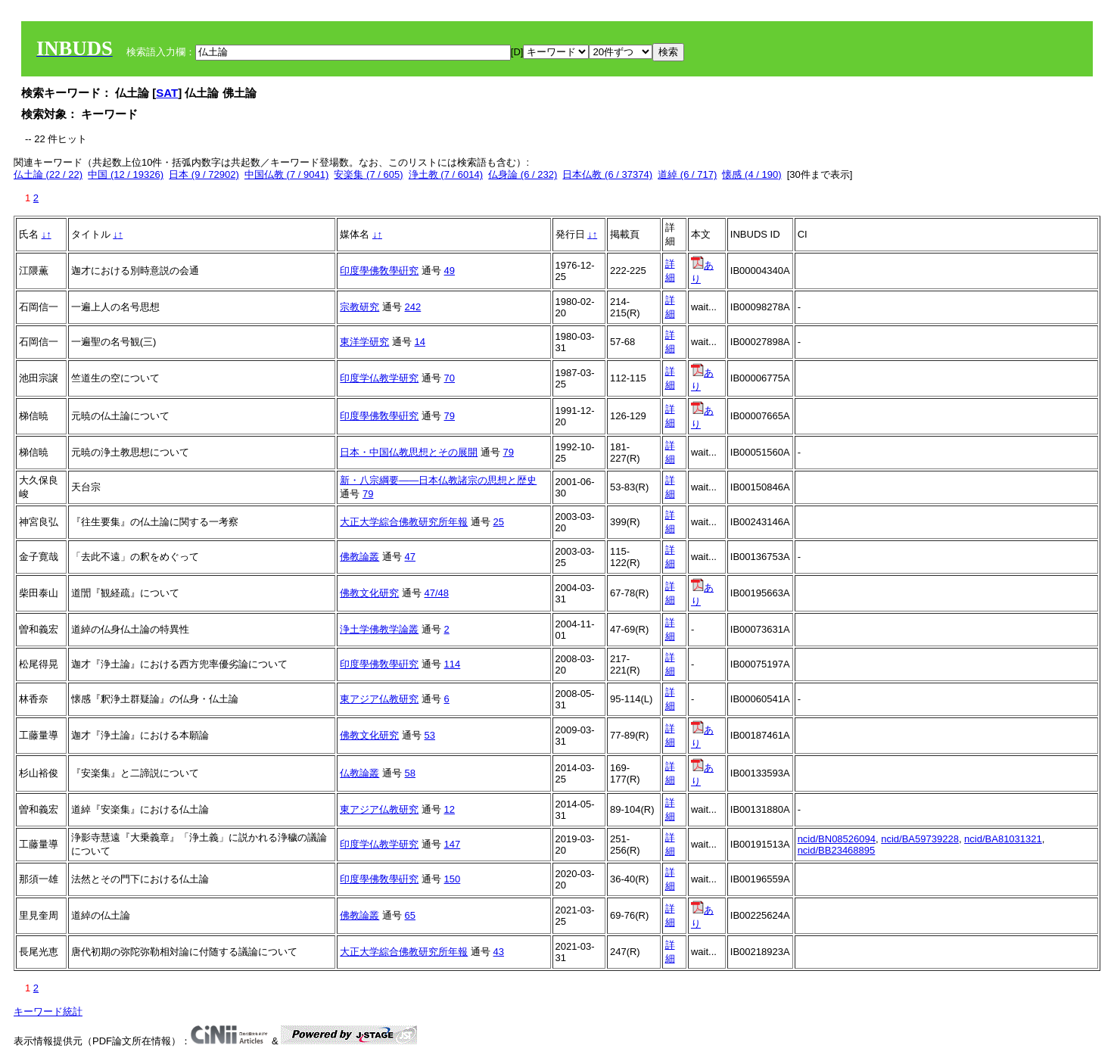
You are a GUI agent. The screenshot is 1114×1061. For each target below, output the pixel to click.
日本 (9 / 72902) (204, 174)
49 (449, 270)
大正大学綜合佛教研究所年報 (404, 521)
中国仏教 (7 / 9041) (286, 174)
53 (430, 735)
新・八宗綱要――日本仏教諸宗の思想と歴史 (438, 480)
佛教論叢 (359, 556)
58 (410, 773)
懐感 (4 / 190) (751, 174)
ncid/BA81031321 (1003, 839)
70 (449, 378)
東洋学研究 (364, 341)
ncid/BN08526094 (837, 839)
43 (498, 951)
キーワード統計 (48, 1011)
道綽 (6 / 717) (687, 174)
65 (410, 915)
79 (449, 416)
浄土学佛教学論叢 (379, 629)
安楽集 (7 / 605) (368, 174)
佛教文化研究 (369, 593)
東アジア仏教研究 (379, 699)
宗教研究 (359, 307)
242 (413, 307)
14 (420, 341)
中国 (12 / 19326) (125, 174)
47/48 (437, 593)
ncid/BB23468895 (837, 850)
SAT (167, 92)
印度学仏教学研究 (379, 378)
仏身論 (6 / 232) (522, 174)
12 (449, 809)
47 (410, 556)
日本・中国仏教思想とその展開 (409, 452)
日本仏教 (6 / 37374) (607, 174)
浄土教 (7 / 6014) (446, 174)
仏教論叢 (359, 773)
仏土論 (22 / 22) (48, 174)
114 (452, 664)
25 (498, 521)
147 (452, 844)
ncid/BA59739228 (920, 839)
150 (452, 879)
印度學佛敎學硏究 (379, 270)
